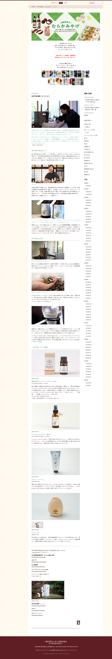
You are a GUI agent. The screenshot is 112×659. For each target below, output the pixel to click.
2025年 (86, 189)
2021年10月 (89, 249)
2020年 (86, 263)
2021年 (86, 244)
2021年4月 (88, 254)
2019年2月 (88, 295)
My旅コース (17, 83)
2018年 (86, 301)
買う (17, 46)
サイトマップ (68, 650)
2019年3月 (88, 292)
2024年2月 (88, 205)
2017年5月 (88, 336)
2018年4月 (88, 314)
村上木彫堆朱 (89, 152)
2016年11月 (89, 342)
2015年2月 (88, 377)
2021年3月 (88, 257)
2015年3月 (88, 374)
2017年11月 (89, 325)
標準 (61, 2)
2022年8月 (88, 230)
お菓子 (87, 124)
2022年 (86, 225)
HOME (33, 6)
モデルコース (17, 89)
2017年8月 (88, 331)
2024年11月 (89, 200)
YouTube (22, 111)
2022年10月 (89, 227)
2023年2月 (88, 222)
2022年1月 (88, 241)
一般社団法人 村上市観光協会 (55, 642)
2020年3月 (88, 273)
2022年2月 (88, 238)
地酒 (86, 141)
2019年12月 (89, 282)
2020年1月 (88, 276)
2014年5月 (88, 385)
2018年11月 (89, 304)
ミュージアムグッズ (90, 135)
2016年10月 (89, 344)
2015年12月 (89, 363)
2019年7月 (88, 285)
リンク (75, 650)
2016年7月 (88, 352)
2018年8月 (88, 309)
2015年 (86, 361)
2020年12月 (89, 265)
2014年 (86, 380)
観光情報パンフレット (17, 130)
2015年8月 (88, 371)
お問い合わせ (59, 650)
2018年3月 (88, 317)
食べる (17, 31)
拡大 (65, 2)
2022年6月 (88, 233)
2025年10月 (89, 194)
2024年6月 (88, 202)
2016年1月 (88, 358)
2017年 (86, 323)
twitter (13, 118)
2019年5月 (88, 290)
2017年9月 (88, 328)
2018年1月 (88, 319)
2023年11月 (89, 211)
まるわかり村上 (17, 58)
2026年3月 (88, 186)
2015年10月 (89, 366)
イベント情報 (17, 77)
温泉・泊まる (17, 41)
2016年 (86, 339)
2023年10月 (89, 214)
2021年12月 (89, 246)
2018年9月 (88, 306)
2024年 (86, 197)
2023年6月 (88, 216)
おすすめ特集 (17, 71)
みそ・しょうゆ (89, 129)
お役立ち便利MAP (17, 101)
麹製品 (87, 174)
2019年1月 (88, 298)
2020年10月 (89, 268)
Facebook (13, 111)
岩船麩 (87, 146)
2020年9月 (88, 271)
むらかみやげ (48, 6)
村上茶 (87, 157)
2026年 (86, 183)
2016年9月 (88, 347)
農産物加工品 (89, 169)
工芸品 (87, 149)
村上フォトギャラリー (17, 142)
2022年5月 (88, 235)
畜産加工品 (88, 163)
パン (86, 132)
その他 (87, 127)
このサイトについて (40, 650)
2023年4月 (88, 219)
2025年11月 (89, 191)
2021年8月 (88, 252)
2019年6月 (88, 287)
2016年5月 (88, 355)
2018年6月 (88, 312)
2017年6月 (88, 333)
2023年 (86, 208)
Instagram (22, 118)
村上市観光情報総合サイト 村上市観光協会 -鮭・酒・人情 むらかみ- (17, 15)
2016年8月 (88, 350)
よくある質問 (51, 650)
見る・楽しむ (17, 36)
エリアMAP (17, 94)
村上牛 (87, 155)
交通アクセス (17, 105)
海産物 (87, 160)
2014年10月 (89, 382)
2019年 (86, 279)
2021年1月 (88, 260)
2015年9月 (88, 369)
